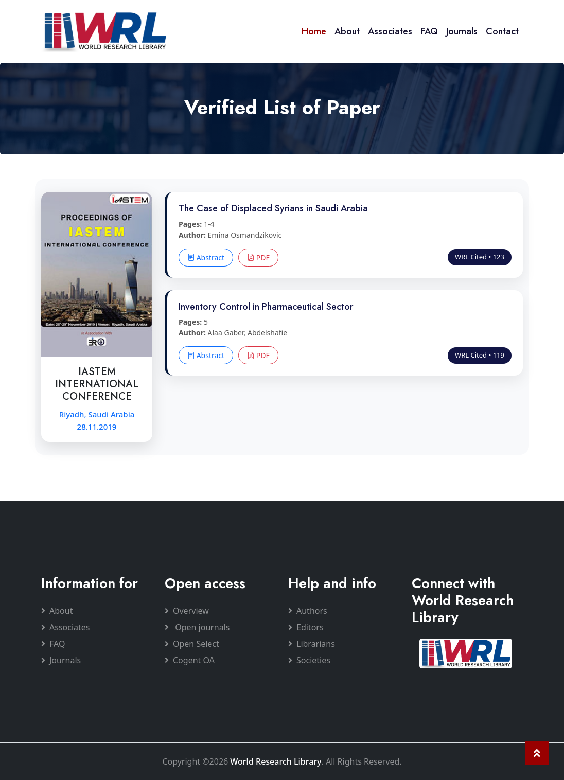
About (347, 31)
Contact (502, 31)
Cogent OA (190, 660)
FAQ (429, 31)
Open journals (197, 627)
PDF (258, 257)
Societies (309, 660)
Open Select (192, 643)
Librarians (311, 643)
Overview (187, 610)
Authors (307, 610)
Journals (462, 31)
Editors (306, 627)
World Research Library (275, 761)
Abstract (205, 257)
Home (314, 31)
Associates (390, 31)
